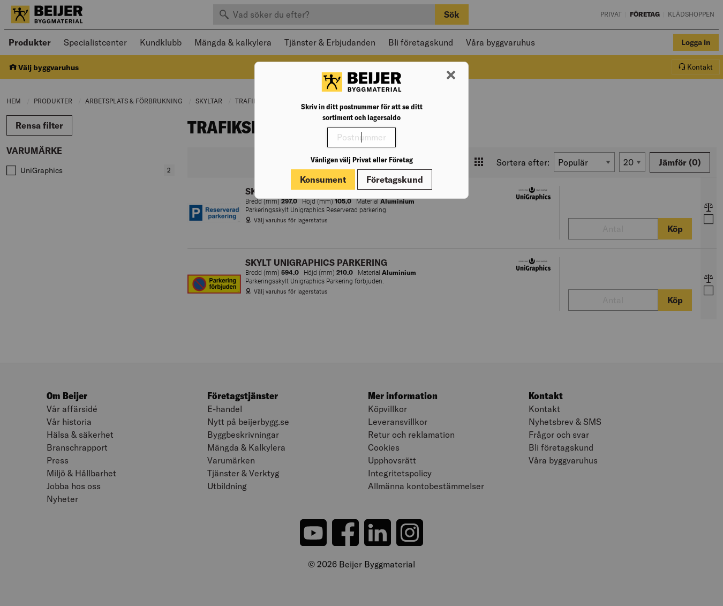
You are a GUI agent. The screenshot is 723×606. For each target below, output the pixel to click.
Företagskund (394, 179)
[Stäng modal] (451, 75)
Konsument (323, 179)
